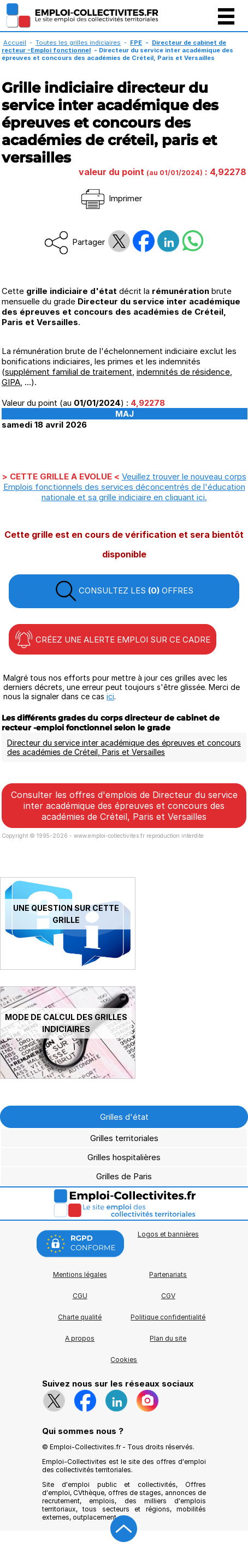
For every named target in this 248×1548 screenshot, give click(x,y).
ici (110, 696)
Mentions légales (80, 1274)
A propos (80, 1338)
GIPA (11, 382)
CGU (80, 1296)
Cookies (123, 1359)
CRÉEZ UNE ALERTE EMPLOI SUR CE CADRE (112, 639)
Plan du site (168, 1338)
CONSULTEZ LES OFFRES (124, 591)
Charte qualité (80, 1317)
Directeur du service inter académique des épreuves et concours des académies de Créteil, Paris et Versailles (124, 747)
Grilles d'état (124, 1117)
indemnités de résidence (183, 372)
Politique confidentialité (168, 1317)
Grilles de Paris (124, 1176)
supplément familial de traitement (68, 372)
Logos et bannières (168, 1234)
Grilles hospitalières (124, 1157)
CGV (168, 1296)
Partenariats (168, 1274)
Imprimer (110, 198)
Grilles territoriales (124, 1138)
